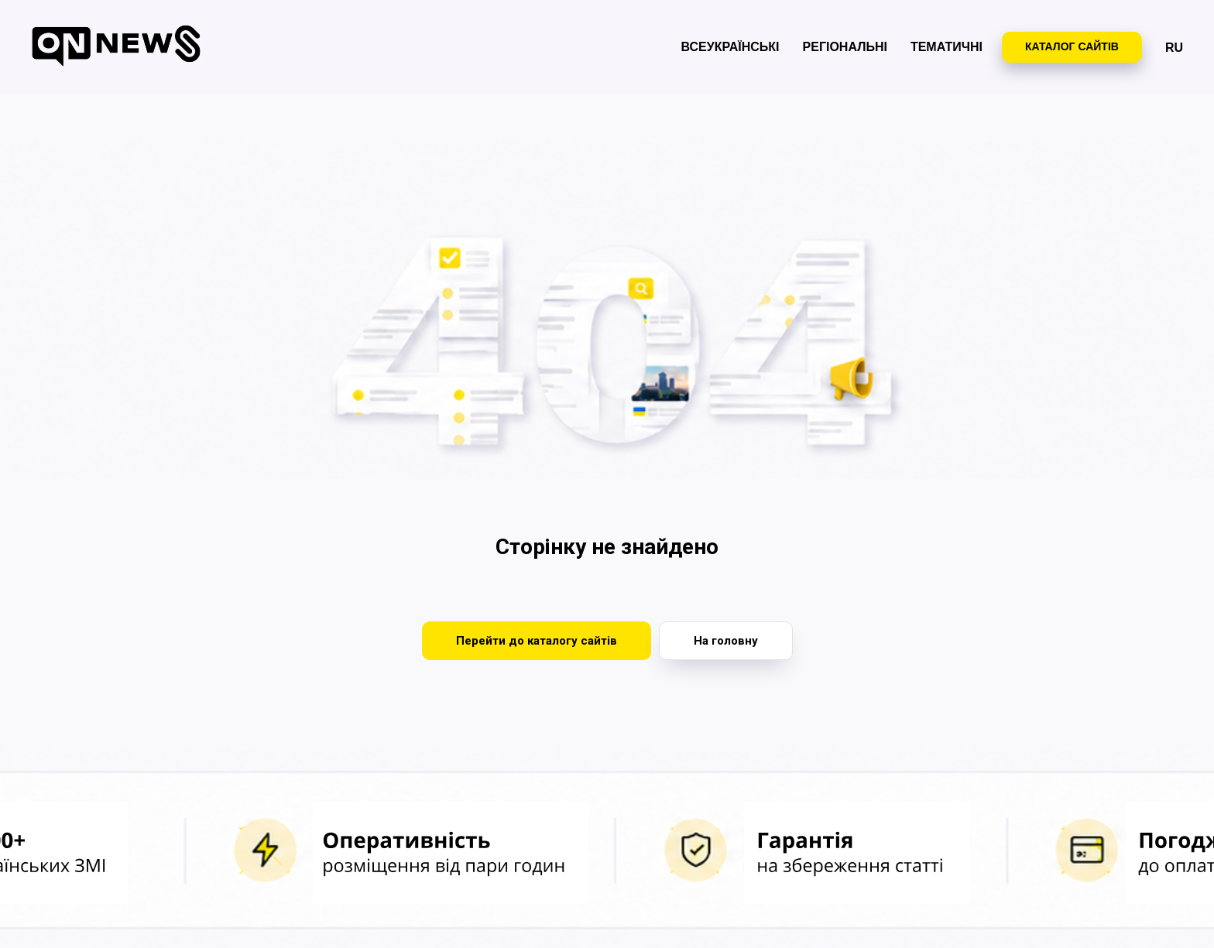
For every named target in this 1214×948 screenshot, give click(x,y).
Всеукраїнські (730, 46)
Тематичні (946, 46)
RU (1174, 47)
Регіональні (845, 46)
